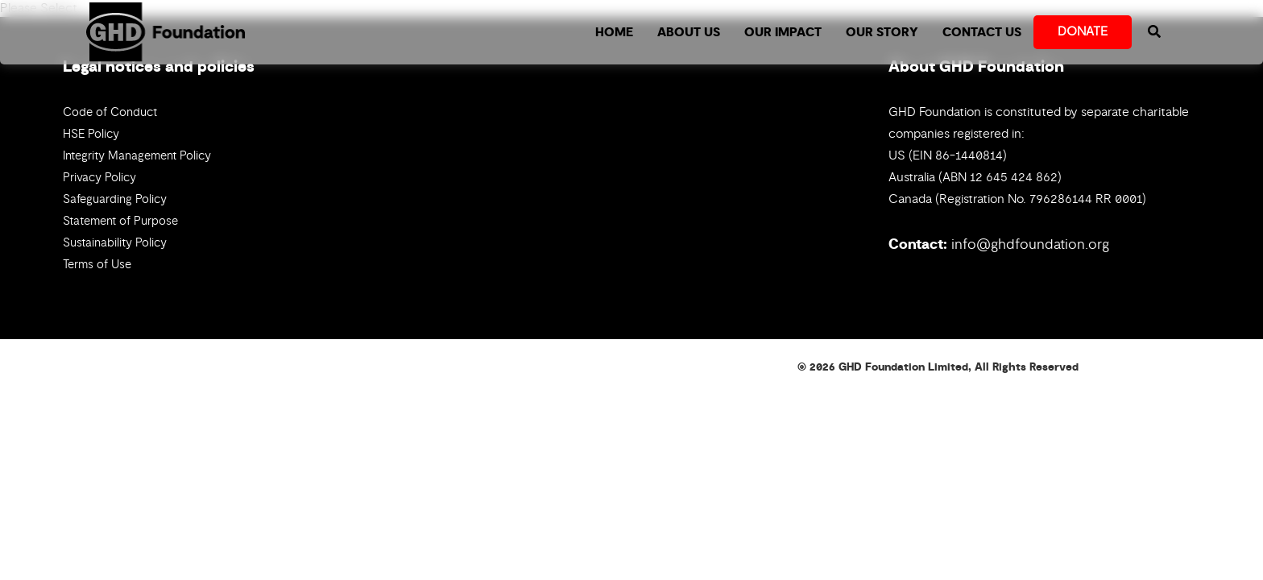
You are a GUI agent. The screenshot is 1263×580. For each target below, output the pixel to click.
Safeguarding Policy (115, 199)
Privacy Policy (99, 177)
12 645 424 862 (1014, 177)
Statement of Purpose (120, 220)
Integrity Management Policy (137, 155)
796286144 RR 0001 (1085, 199)
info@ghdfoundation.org (1030, 244)
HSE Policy (91, 133)
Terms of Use (97, 264)
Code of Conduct (110, 112)
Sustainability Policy (115, 242)
